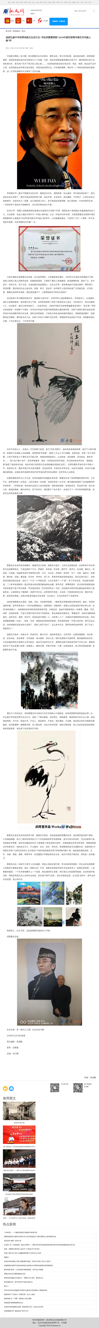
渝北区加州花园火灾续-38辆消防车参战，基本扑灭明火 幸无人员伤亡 (27, 1261)
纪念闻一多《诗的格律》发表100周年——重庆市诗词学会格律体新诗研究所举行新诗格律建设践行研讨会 (39, 1245)
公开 (20, 21)
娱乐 (45, 2)
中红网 (42, 21)
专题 (21, 2)
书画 (57, 2)
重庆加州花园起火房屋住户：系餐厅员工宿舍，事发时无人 (24, 1278)
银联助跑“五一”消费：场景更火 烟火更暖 (17, 1298)
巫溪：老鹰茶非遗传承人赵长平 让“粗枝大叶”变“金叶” (22, 1249)
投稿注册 (62, 21)
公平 (30, 21)
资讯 (41, 2)
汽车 (85, 2)
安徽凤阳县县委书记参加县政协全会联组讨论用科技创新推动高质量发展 (28, 1265)
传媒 (49, 2)
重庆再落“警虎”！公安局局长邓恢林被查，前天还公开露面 (23, 1269)
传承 (13, 2)
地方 (69, 2)
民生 (77, 2)
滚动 (17, 2)
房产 (61, 2)
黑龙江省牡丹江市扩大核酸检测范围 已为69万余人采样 (22, 1253)
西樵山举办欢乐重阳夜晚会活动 (14, 1274)
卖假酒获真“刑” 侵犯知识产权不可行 (16, 1311)
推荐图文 (9, 1098)
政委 (9, 21)
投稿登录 (55, 21)
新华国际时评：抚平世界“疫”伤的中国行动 (18, 1282)
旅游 (65, 2)
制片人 (6, 1286)
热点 (33, 2)
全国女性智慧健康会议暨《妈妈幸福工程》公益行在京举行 (24, 1307)
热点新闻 (9, 1224)
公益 (81, 2)
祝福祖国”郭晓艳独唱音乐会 (13, 1303)
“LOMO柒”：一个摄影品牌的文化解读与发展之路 (20, 1232)
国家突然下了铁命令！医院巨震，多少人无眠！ (20, 1294)
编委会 (6, 1257)
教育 (53, 2)
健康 (73, 2)
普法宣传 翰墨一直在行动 (12, 1241)
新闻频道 (16, 31)
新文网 (8, 31)
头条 (29, 2)
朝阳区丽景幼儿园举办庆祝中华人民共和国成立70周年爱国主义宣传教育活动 (30, 1236)
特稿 (25, 2)
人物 (37, 2)
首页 (9, 2)
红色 (89, 2)
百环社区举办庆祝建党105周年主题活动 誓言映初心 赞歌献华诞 (25, 1290)
